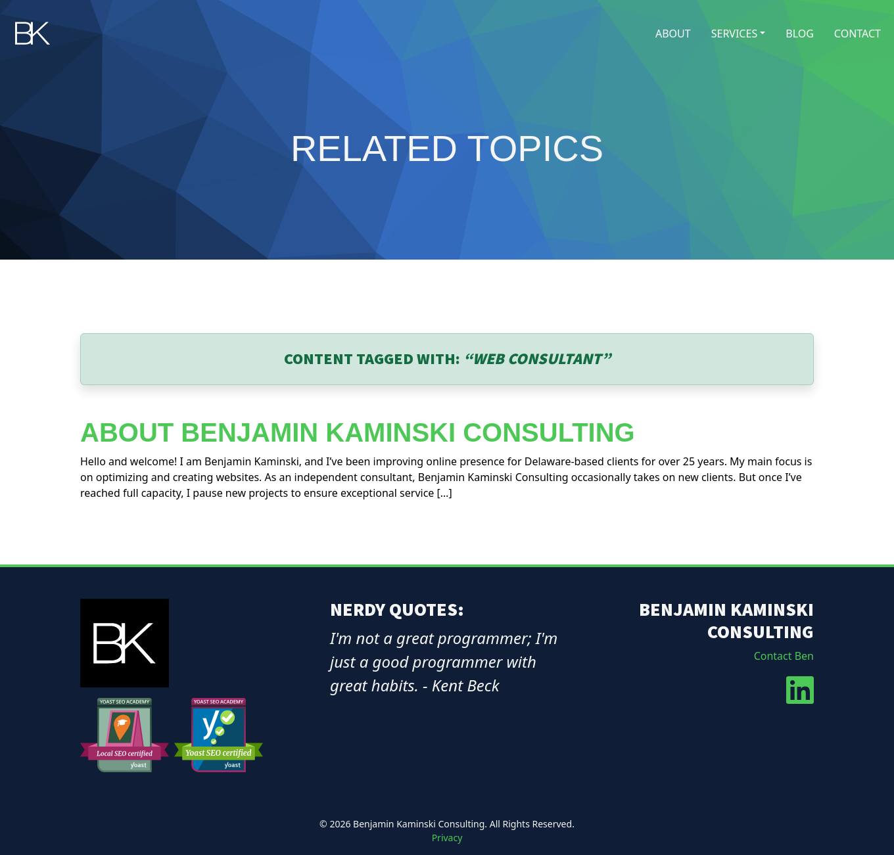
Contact (857, 33)
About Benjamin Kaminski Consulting (357, 432)
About (673, 33)
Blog (800, 33)
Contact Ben (784, 656)
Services (734, 33)
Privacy (447, 837)
